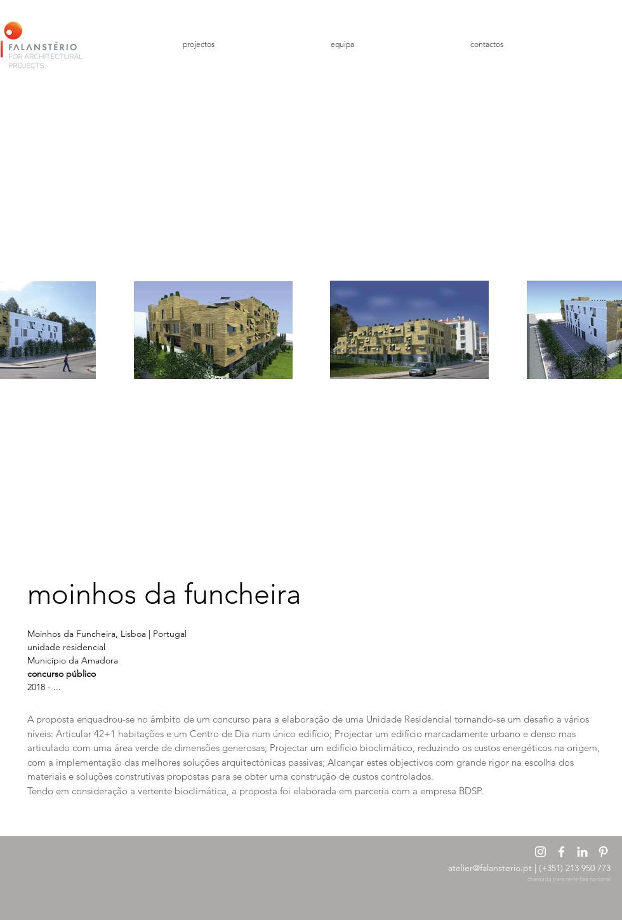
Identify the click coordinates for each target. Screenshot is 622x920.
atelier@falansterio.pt (490, 868)
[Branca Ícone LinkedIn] (582, 851)
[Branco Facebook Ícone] (561, 851)
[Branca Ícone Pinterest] (603, 851)
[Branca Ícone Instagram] (540, 851)
